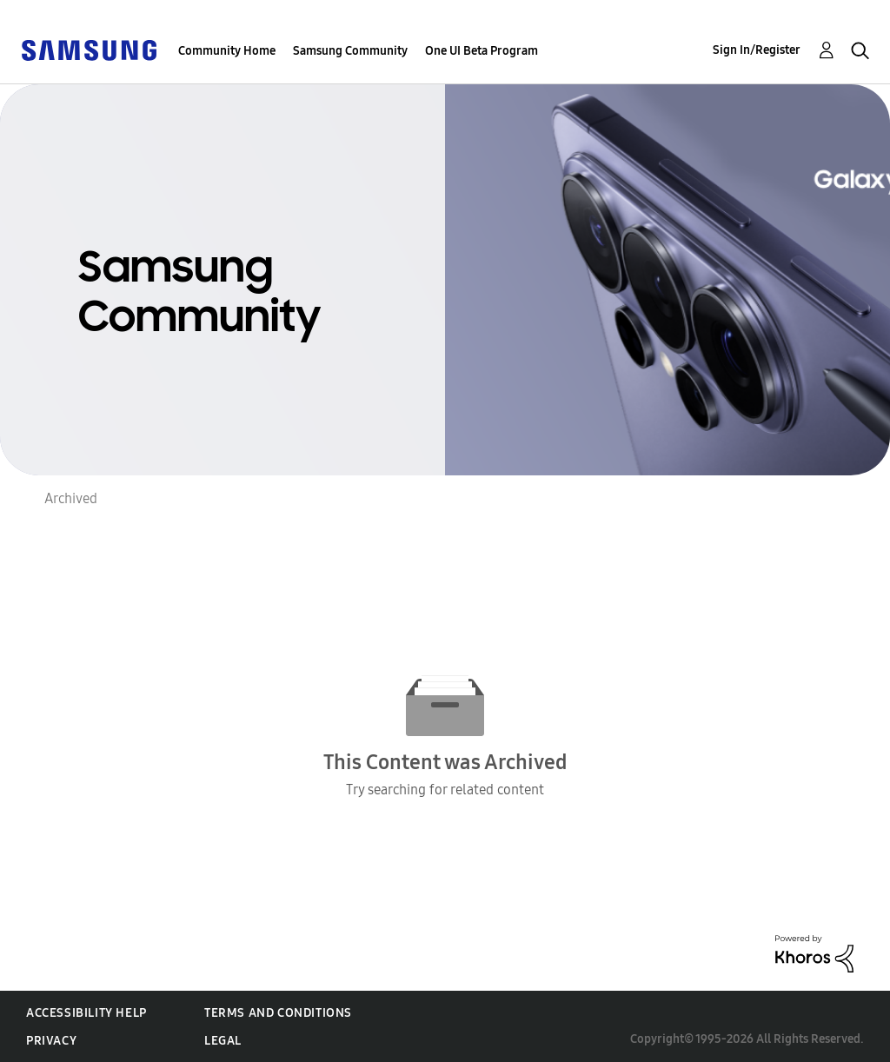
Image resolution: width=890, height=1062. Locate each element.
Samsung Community (350, 50)
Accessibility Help (86, 1013)
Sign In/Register (756, 50)
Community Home (227, 50)
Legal (223, 1040)
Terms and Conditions (278, 1013)
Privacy (51, 1040)
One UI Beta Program (481, 50)
